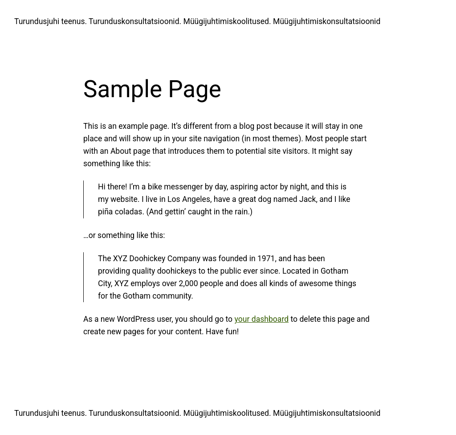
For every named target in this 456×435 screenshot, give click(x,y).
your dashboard (262, 319)
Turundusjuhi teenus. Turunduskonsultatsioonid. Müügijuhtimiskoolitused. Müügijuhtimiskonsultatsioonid (197, 21)
